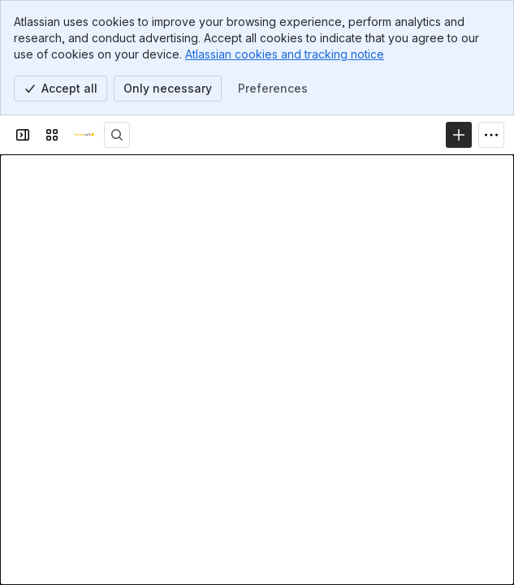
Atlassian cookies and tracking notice (284, 54)
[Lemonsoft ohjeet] (84, 135)
